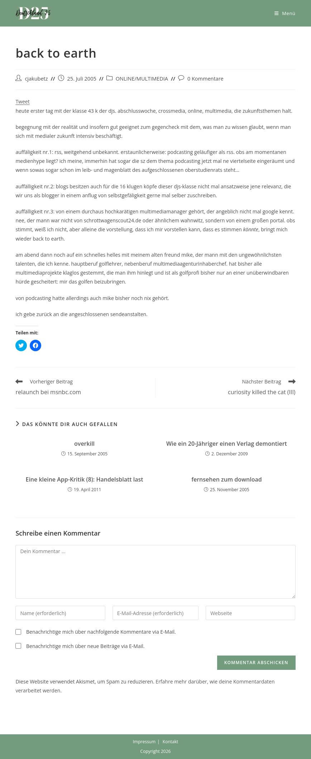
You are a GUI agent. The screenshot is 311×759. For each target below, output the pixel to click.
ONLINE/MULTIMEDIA (142, 78)
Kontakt (170, 742)
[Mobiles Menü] (285, 13)
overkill (84, 444)
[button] (33, 13)
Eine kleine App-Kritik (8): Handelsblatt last (84, 479)
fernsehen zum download (226, 479)
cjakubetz (36, 78)
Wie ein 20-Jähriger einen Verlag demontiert (226, 444)
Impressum (144, 742)
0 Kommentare (205, 78)
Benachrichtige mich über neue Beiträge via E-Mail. (85, 646)
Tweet (22, 101)
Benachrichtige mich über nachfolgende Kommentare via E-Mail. (101, 631)
